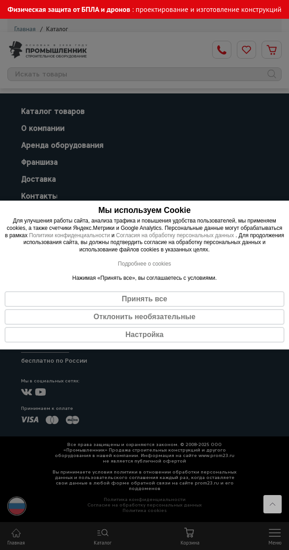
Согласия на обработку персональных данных (175, 235)
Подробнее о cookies (144, 264)
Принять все (144, 299)
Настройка (144, 334)
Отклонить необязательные (145, 317)
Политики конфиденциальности (69, 235)
